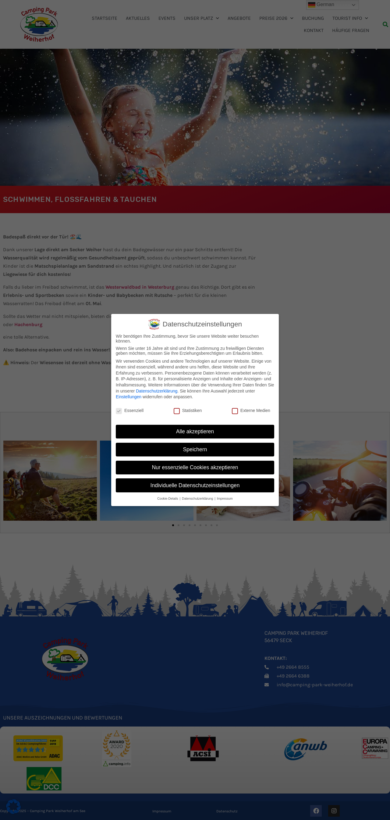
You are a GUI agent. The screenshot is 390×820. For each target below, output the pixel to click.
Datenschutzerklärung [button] (198, 498)
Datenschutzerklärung (156, 391)
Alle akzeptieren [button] (195, 431)
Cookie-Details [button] (168, 498)
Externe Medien (251, 410)
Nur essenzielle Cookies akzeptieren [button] (195, 467)
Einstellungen (128, 396)
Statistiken (188, 410)
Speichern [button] (195, 449)
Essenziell (130, 410)
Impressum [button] (225, 498)
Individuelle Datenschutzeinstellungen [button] (195, 485)
